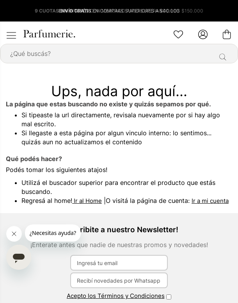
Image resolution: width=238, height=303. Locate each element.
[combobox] (119, 53)
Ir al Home (87, 200)
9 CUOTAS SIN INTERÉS (62, 11)
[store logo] (49, 33)
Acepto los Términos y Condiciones (116, 295)
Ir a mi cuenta (210, 200)
